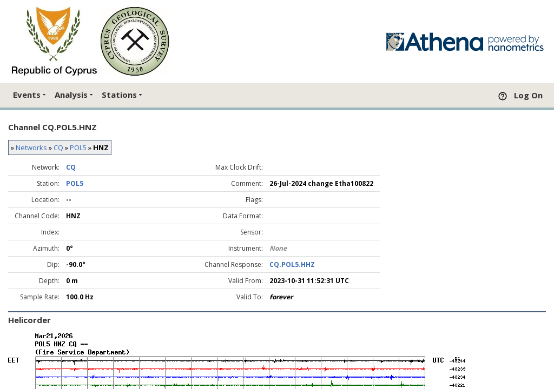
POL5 (78, 147)
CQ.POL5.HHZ (292, 264)
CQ (58, 147)
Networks (31, 147)
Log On (528, 95)
